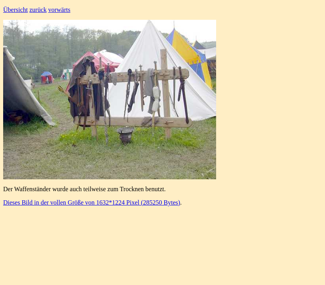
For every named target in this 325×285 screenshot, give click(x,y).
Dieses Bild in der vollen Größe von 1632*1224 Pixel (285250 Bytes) (91, 202)
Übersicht (15, 9)
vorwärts (59, 9)
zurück (38, 9)
